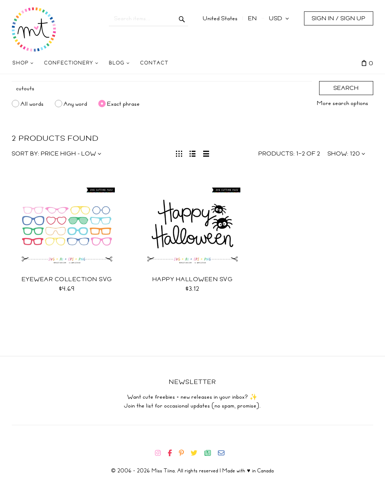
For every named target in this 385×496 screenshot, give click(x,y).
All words (32, 103)
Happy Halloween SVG (192, 279)
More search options (342, 103)
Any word (75, 103)
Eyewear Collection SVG (67, 279)
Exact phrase (123, 103)
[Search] (162, 88)
